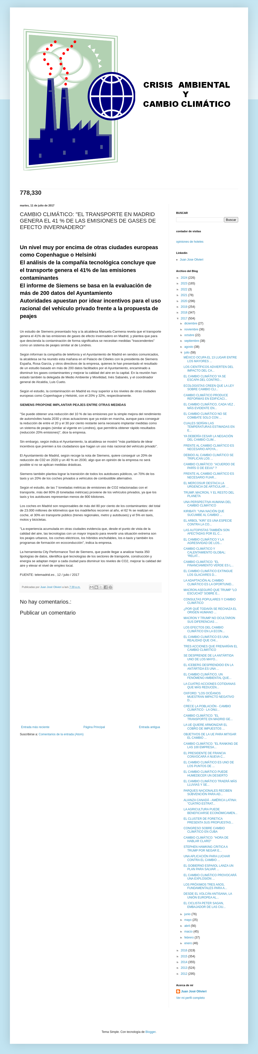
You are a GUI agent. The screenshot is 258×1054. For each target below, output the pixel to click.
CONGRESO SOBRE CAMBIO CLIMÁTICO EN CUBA (204, 829)
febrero (189, 937)
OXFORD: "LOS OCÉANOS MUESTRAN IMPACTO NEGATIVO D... (209, 697)
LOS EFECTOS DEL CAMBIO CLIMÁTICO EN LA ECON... (204, 629)
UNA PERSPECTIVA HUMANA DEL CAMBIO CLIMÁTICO (207, 503)
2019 (184, 307)
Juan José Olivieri (194, 991)
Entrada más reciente (35, 727)
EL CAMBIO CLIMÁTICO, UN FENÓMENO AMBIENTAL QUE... (207, 676)
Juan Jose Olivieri (191, 259)
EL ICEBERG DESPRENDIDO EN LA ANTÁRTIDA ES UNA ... (208, 666)
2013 (184, 968)
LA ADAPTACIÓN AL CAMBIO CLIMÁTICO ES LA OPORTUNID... (209, 582)
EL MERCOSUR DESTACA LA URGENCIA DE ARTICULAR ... (206, 484)
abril (187, 926)
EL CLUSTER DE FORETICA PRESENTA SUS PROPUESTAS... (208, 820)
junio (188, 914)
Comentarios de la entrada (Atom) (61, 734)
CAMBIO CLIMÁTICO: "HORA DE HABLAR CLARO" (206, 839)
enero (188, 943)
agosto (189, 347)
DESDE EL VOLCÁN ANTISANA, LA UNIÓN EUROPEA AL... (208, 895)
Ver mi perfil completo (190, 998)
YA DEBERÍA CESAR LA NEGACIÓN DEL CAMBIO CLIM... (208, 437)
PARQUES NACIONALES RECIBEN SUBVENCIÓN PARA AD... (208, 792)
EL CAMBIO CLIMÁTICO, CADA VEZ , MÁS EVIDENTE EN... (209, 406)
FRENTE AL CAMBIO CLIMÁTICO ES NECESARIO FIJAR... (209, 475)
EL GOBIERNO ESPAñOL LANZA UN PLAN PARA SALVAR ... (208, 867)
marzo (189, 931)
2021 (184, 295)
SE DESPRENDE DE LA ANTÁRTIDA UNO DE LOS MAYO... (208, 657)
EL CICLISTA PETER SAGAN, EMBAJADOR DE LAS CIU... (205, 904)
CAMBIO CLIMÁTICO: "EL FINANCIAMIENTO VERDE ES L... (208, 563)
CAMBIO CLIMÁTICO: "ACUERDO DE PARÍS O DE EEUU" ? (209, 466)
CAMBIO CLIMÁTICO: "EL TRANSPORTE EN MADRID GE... (208, 717)
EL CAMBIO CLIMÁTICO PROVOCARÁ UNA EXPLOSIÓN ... (210, 876)
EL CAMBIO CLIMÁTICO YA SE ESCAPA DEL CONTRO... (205, 378)
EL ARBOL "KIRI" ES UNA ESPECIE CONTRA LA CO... (208, 522)
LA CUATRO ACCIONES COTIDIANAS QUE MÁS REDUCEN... (209, 685)
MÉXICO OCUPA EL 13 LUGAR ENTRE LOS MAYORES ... (210, 359)
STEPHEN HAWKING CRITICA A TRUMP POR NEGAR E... (206, 848)
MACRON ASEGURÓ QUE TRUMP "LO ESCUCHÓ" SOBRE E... (210, 591)
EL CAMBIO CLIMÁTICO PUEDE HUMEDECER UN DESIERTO (206, 773)
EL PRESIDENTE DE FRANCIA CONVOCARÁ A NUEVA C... (205, 754)
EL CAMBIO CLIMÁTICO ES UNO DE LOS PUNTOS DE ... (209, 764)
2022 (184, 289)
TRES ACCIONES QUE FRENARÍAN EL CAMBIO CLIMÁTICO (210, 648)
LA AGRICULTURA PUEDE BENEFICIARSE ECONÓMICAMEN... (210, 811)
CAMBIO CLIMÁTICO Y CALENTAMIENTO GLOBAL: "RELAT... (205, 552)
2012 (184, 974)
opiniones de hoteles (189, 241)
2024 (184, 277)
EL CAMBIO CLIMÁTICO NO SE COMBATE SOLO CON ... (205, 415)
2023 (184, 283)
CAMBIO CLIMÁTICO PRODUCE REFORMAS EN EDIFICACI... (206, 396)
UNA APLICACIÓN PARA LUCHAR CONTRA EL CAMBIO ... (207, 858)
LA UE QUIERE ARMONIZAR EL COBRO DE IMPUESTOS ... (205, 726)
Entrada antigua (149, 727)
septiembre (192, 341)
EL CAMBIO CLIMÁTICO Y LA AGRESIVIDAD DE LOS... (204, 541)
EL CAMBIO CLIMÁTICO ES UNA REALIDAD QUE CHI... (206, 638)
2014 (184, 962)
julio (187, 352)
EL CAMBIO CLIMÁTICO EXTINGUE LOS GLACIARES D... (208, 572)
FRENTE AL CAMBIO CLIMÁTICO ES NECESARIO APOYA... (209, 447)
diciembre (191, 323)
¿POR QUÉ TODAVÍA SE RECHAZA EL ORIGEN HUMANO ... (210, 610)
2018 (184, 312)
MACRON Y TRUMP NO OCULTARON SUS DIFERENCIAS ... (209, 619)
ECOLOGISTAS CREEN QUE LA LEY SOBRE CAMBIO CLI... (209, 387)
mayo (188, 920)
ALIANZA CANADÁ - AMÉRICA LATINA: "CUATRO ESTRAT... (210, 801)
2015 (184, 956)
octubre (189, 335)
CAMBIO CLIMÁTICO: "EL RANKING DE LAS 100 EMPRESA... (211, 745)
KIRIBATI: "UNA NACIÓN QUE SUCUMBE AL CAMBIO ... (204, 512)
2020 (184, 301)
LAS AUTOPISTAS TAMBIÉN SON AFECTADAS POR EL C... (206, 531)
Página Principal (94, 727)
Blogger (150, 1032)
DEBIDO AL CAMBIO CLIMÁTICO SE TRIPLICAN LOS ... (209, 456)
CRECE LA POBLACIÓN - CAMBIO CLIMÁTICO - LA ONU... (207, 707)
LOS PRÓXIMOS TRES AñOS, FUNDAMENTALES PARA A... (205, 886)
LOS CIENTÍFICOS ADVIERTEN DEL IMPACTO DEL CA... (208, 368)
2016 (184, 950)
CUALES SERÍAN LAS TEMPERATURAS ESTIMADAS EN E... (209, 427)
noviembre (191, 329)
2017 (184, 318)
